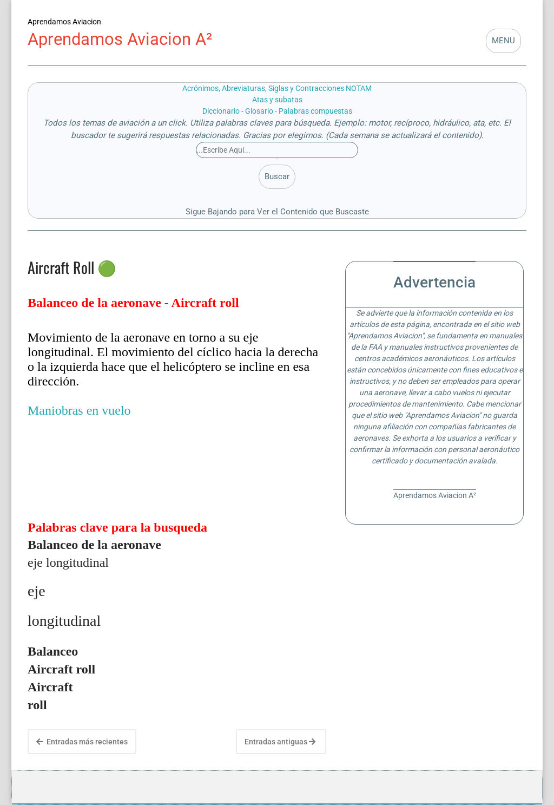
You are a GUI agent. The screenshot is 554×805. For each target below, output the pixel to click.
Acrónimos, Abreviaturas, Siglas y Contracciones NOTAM (277, 88)
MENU (503, 40)
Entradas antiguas (280, 741)
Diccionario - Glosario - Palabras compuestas (277, 111)
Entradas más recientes (82, 741)
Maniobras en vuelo (79, 410)
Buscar (277, 176)
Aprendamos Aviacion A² (120, 39)
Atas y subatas (277, 99)
